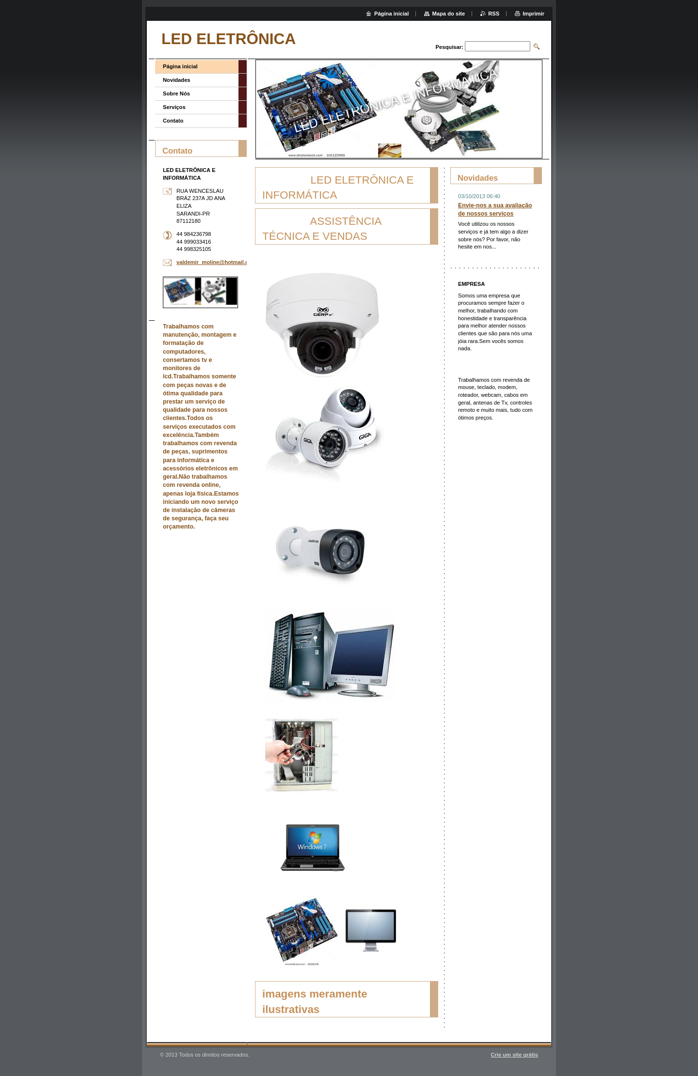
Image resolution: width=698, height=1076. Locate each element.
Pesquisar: (449, 47)
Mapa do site (448, 13)
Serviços (174, 107)
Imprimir (533, 13)
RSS (493, 13)
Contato (173, 121)
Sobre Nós (176, 93)
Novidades (176, 80)
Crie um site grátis (514, 1055)
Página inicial (180, 66)
